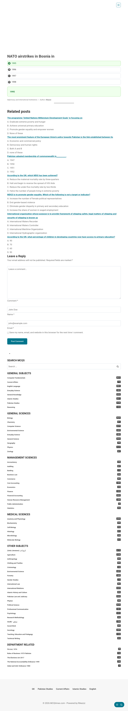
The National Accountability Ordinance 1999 (64, 661)
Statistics (64, 508)
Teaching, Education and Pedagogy (64, 634)
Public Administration (64, 504)
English (93, 689)
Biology (64, 418)
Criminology (64, 567)
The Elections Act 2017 (64, 657)
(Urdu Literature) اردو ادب (64, 550)
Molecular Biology (64, 539)
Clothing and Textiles (64, 563)
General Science (64, 439)
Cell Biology (64, 527)
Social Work (64, 625)
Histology (64, 531)
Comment (12, 300)
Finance (64, 491)
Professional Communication (64, 609)
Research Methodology (64, 617)
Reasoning (64, 407)
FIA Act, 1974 (64, 649)
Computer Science (64, 426)
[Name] (64, 309)
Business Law (64, 474)
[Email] (64, 323)
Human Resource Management (64, 499)
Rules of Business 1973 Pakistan (64, 653)
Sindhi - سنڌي (64, 621)
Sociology (64, 630)
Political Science (64, 605)
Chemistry (64, 422)
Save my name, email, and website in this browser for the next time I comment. (46, 332)
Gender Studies (64, 579)
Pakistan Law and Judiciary (64, 596)
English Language (64, 386)
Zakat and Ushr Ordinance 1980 (64, 665)
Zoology (64, 451)
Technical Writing (64, 638)
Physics (64, 447)
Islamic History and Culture (64, 592)
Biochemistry (64, 523)
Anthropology (64, 559)
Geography (64, 443)
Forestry (64, 575)
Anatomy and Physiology (64, 519)
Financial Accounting (64, 495)
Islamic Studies (64, 398)
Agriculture (64, 554)
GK (33, 689)
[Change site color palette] (119, 704)
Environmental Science (64, 430)
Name (10, 314)
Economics (64, 487)
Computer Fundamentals (64, 377)
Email (10, 328)
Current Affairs (64, 382)
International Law (64, 584)
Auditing (64, 466)
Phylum (64, 600)
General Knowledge (64, 394)
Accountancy (64, 462)
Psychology (64, 613)
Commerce (64, 479)
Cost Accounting (64, 483)
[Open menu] (118, 5)
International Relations (64, 588)
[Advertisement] (64, 28)
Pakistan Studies (64, 403)
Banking (64, 470)
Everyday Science (64, 390)
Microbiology (64, 535)
